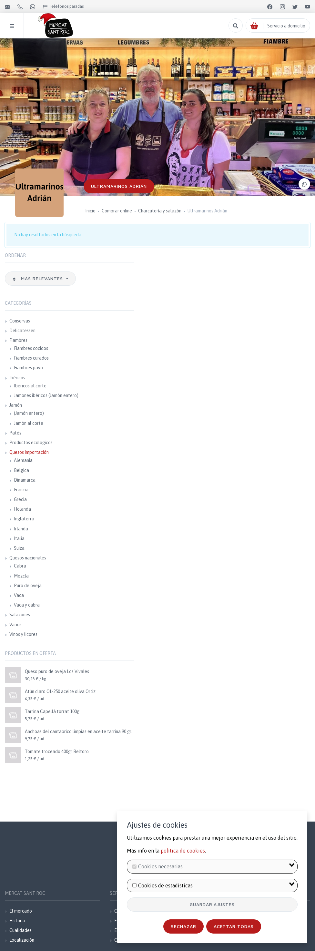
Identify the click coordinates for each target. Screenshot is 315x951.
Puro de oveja (28, 585)
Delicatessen (22, 330)
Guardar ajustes (212, 904)
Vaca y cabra (27, 605)
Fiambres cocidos (31, 348)
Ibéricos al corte (30, 385)
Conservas (19, 320)
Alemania (23, 460)
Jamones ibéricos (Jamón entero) (46, 395)
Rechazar (183, 926)
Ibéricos (17, 377)
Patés (15, 432)
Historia (17, 920)
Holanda (22, 509)
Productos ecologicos (31, 442)
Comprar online (117, 210)
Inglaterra (24, 518)
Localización (21, 940)
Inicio (90, 210)
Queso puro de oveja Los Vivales (57, 671)
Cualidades (20, 930)
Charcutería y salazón (159, 210)
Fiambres (18, 340)
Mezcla (21, 575)
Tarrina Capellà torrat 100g (52, 711)
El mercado (20, 911)
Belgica (21, 470)
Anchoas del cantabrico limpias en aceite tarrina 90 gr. (78, 731)
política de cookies (183, 851)
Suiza (19, 548)
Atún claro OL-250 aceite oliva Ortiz (60, 691)
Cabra (20, 565)
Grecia (20, 499)
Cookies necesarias (160, 866)
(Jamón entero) (29, 413)
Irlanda (21, 528)
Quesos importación (29, 452)
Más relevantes (38, 278)
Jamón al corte (28, 423)
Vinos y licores (23, 634)
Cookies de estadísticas (165, 885)
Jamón (15, 405)
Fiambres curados (31, 358)
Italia (19, 538)
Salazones (19, 614)
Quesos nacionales (27, 557)
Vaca (19, 595)
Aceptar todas (234, 926)
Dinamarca (25, 480)
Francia (21, 489)
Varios (15, 624)
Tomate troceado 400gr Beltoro (57, 751)
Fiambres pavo (28, 367)
